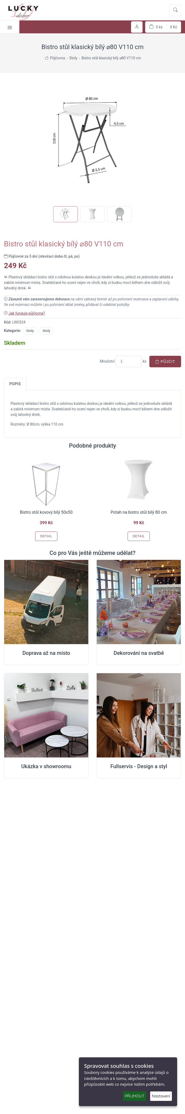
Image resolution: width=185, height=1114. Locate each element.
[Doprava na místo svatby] (46, 602)
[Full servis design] (139, 715)
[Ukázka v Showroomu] (46, 715)
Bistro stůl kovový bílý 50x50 (46, 512)
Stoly (30, 331)
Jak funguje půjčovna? (26, 313)
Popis (15, 384)
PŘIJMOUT (134, 1096)
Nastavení (161, 1096)
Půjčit (165, 361)
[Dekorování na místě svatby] (139, 602)
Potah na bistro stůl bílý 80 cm (139, 512)
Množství (107, 361)
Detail (46, 536)
